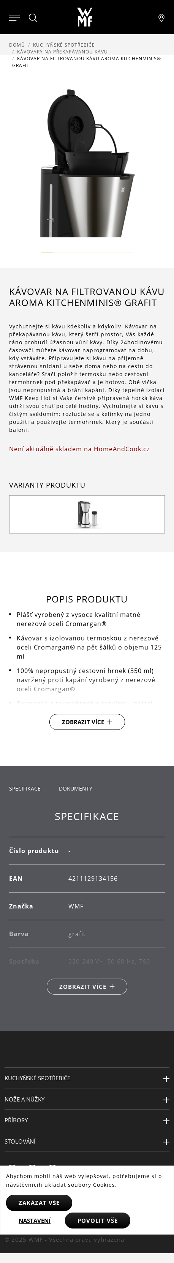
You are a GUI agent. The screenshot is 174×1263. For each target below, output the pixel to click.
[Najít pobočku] (161, 17)
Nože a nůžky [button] (24, 1099)
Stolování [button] (20, 1141)
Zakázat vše (39, 1203)
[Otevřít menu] (14, 17)
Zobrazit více (83, 722)
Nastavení (35, 1220)
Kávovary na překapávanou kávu (62, 52)
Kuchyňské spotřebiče (64, 45)
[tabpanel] (87, 902)
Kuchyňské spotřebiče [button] (37, 1078)
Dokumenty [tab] (75, 788)
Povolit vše (98, 1220)
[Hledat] (33, 17)
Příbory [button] (16, 1120)
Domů (17, 45)
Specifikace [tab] (25, 788)
